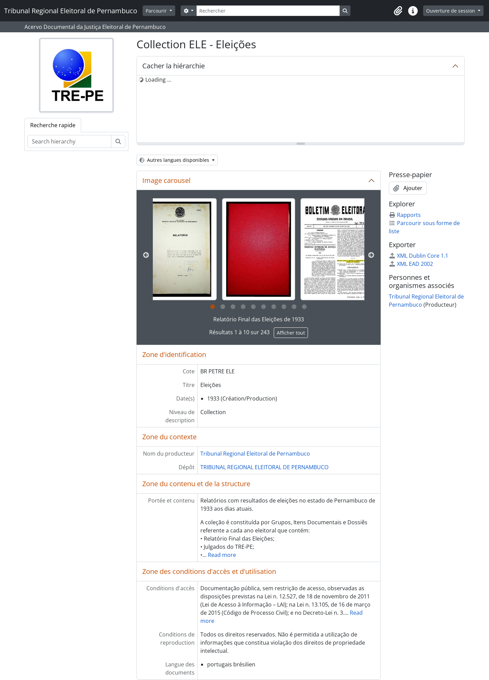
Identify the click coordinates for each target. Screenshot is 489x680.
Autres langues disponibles (175, 160)
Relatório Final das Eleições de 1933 (258, 319)
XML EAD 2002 (411, 264)
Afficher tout (291, 332)
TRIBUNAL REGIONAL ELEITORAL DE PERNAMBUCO (264, 467)
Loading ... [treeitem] (158, 79)
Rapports (405, 215)
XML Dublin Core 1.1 (418, 255)
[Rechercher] (268, 10)
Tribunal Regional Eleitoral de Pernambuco (255, 453)
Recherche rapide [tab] (52, 125)
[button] (398, 10)
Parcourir (157, 10)
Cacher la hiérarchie (173, 65)
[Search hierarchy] (69, 141)
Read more (222, 555)
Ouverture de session (451, 10)
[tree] (300, 109)
